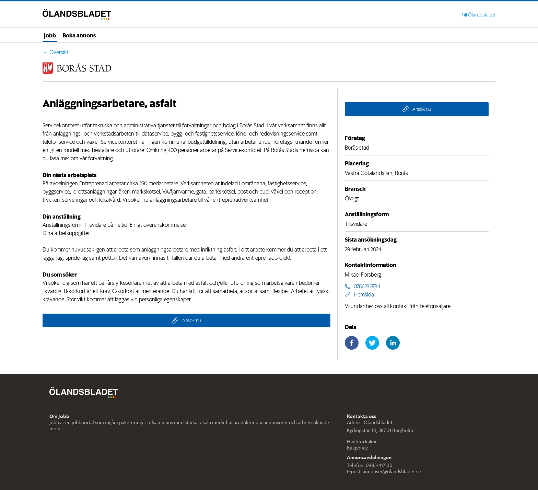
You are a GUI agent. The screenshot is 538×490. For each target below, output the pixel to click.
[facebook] (352, 343)
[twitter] (372, 343)
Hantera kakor (362, 442)
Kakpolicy (357, 448)
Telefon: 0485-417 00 (370, 465)
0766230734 (362, 286)
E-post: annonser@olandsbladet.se (384, 471)
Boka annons (79, 35)
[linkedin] (393, 343)
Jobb (50, 35)
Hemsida (359, 294)
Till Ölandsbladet (478, 15)
